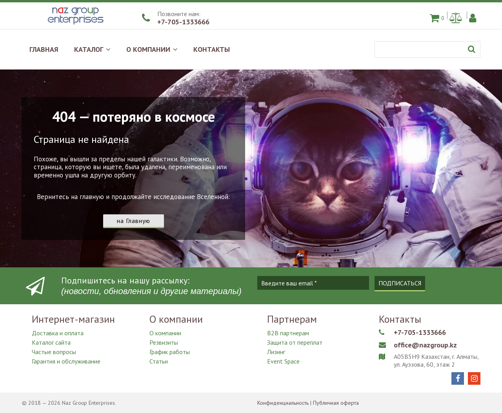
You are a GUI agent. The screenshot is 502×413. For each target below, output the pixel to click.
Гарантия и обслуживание (66, 361)
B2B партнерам (288, 333)
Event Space (283, 361)
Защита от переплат (294, 342)
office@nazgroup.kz (425, 344)
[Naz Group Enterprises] (74, 25)
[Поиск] (427, 49)
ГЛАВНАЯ (43, 49)
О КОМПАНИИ (152, 49)
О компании (165, 333)
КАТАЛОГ (92, 49)
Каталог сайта (51, 342)
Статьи (158, 361)
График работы (169, 352)
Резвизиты (163, 342)
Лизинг (276, 352)
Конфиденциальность (283, 402)
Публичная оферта (336, 402)
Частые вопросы (54, 352)
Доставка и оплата (58, 333)
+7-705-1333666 (183, 21)
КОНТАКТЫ (211, 49)
